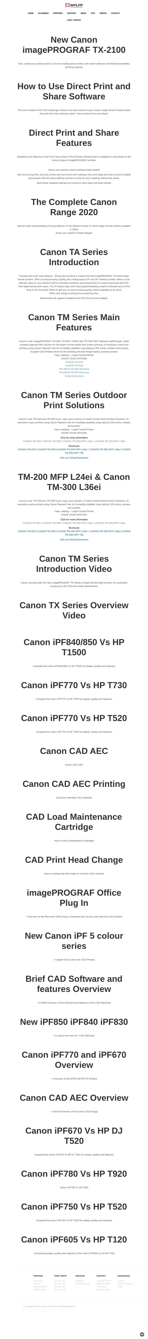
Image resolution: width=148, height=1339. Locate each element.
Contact (115, 13)
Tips (93, 13)
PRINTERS (58, 13)
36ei (117, 532)
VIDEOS (103, 13)
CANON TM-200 (74, 362)
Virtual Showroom (74, 376)
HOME (31, 13)
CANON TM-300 (74, 366)
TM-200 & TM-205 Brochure (74, 369)
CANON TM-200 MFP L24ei (77, 441)
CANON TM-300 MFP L (102, 532)
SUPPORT (71, 13)
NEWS (83, 13)
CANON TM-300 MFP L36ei (110, 441)
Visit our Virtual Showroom (74, 458)
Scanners (43, 13)
